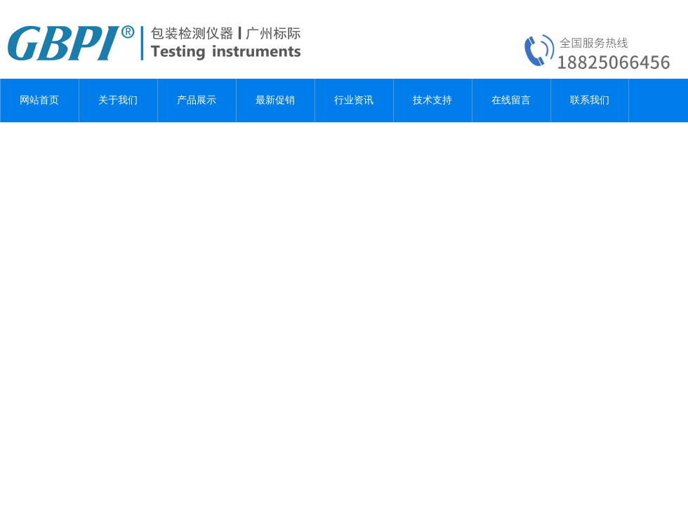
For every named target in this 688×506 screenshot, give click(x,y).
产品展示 (196, 100)
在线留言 (511, 100)
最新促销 (275, 100)
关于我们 (118, 100)
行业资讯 (353, 100)
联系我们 (589, 100)
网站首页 (39, 100)
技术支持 (432, 100)
